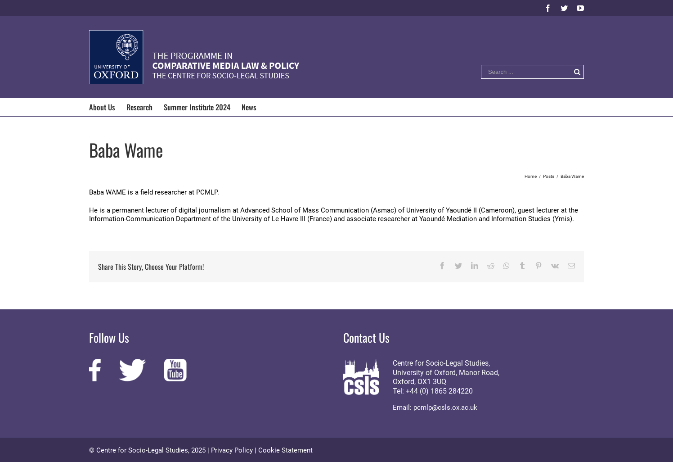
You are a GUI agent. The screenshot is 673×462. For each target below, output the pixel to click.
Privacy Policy (232, 450)
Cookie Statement (285, 450)
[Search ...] (525, 71)
